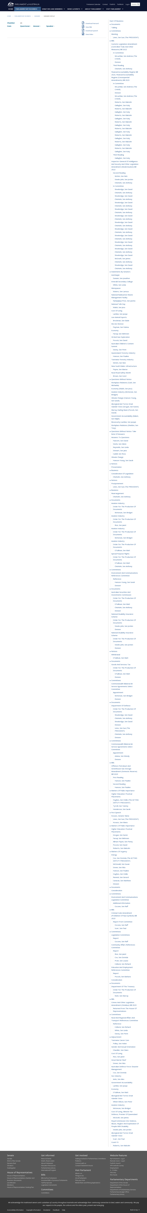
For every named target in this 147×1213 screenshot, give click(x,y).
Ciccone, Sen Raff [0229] (121, 906)
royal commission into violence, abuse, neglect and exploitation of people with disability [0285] (125, 1123)
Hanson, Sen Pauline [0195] (123, 781)
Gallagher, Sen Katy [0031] (122, 145)
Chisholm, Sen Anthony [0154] (123, 607)
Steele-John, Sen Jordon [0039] (124, 179)
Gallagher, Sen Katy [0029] (122, 138)
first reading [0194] (118, 777)
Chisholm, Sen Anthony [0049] (123, 212)
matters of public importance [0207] (123, 826)
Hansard (37, 16)
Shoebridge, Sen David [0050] (123, 216)
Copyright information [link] (33, 1210)
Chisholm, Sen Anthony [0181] (123, 718)
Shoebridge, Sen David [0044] (123, 196)
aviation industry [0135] (118, 528)
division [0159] (118, 629)
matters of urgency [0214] (119, 851)
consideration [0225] (116, 890)
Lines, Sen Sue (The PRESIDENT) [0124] (126, 487)
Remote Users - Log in (117, 1161)
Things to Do (79, 1176)
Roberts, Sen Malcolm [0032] (123, 148)
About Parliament (93, 9)
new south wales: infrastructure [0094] (124, 366)
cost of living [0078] (116, 310)
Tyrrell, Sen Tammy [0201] (120, 806)
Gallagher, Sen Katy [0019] (122, 105)
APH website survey (117, 1165)
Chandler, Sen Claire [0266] (120, 1050)
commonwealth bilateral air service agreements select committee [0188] (122, 747)
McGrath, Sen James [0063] (122, 258)
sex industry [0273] (116, 1076)
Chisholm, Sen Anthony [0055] (123, 232)
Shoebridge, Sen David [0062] (123, 255)
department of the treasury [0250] (123, 986)
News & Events (73, 9)
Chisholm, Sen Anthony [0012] (123, 68)
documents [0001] (115, 24)
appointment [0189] (118, 753)
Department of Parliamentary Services (123, 1190)
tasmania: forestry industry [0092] (122, 359)
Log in (128, 4)
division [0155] (118, 611)
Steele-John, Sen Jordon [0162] (124, 645)
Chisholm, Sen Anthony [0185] (123, 734)
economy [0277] (115, 1089)
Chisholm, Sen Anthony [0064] (123, 262)
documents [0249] (115, 983)
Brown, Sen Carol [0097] (119, 376)
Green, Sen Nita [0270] (119, 1063)
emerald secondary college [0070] (122, 281)
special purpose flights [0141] (120, 554)
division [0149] (118, 585)
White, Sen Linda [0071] (119, 285)
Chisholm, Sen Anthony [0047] (123, 206)
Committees (45, 1193)
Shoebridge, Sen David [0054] (123, 229)
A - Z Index (113, 1170)
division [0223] (116, 884)
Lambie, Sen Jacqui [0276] (120, 1086)
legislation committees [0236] (120, 935)
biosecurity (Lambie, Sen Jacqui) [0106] (123, 422)
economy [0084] (115, 330)
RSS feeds (113, 1175)
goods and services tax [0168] (120, 664)
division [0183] (118, 725)
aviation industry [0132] (118, 516)
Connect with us (80, 1163)
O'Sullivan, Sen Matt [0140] (122, 550)
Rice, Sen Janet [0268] (119, 1057)
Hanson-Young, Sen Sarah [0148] (125, 582)
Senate (9, 1159)
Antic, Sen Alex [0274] (118, 1079)
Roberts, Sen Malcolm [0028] (123, 135)
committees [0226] (116, 894)
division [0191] (118, 759)
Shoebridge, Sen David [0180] (123, 715)
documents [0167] (115, 661)
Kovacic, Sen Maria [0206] (120, 822)
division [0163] (118, 648)
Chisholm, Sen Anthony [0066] (123, 268)
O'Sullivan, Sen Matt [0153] (122, 604)
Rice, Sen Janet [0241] (120, 954)
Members (10, 1185)
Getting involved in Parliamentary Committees (90, 1159)
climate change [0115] (117, 457)
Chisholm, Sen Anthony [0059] (123, 245)
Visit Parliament (113, 9)
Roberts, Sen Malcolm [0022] (123, 115)
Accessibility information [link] (15, 1210)
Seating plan (11, 1168)
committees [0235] (116, 931)
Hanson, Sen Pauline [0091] (121, 356)
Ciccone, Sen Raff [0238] (121, 941)
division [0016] (118, 93)
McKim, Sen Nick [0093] (119, 363)
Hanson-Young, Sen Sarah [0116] (123, 460)
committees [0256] (116, 1014)
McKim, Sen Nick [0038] (121, 176)
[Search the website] (135, 4)
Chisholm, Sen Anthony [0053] (123, 225)
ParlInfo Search (115, 1163)
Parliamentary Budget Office (119, 1192)
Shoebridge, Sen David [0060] (123, 248)
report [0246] (116, 973)
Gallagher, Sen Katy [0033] (122, 151)
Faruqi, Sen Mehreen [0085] (121, 334)
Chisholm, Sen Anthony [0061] (123, 252)
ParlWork (120, 4)
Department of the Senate (119, 1183)
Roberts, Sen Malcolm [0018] (123, 102)
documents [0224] (115, 887)
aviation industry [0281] (118, 1105)
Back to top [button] (135, 1210)
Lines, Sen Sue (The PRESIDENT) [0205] (126, 819)
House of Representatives (16, 1176)
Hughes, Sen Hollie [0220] (120, 874)
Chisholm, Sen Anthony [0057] (123, 239)
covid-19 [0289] (114, 1142)
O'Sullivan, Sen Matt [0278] (120, 1092)
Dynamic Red (11, 1163)
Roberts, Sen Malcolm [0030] (123, 141)
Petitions (78, 1161)
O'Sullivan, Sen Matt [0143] (122, 563)
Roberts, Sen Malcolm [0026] (123, 128)
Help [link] (63, 1210)
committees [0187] (116, 741)
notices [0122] (114, 480)
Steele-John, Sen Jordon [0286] (122, 1129)
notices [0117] (114, 464)
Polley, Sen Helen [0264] (120, 1043)
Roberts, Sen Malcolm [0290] (121, 1145)
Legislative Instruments (49, 1185)
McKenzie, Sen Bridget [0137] (123, 538)
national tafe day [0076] (118, 304)
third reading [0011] (118, 65)
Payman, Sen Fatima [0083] (121, 327)
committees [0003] (116, 31)
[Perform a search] (138, 4)
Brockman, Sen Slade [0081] (121, 320)
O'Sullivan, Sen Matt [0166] (120, 658)
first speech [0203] (116, 812)
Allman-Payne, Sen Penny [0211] (123, 841)
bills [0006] (112, 41)
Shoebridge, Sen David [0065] (123, 265)
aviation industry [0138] (118, 541)
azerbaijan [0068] (115, 275)
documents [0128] (115, 500)
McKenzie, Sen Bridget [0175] (123, 696)
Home (10, 9)
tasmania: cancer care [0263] (120, 1040)
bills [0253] (112, 999)
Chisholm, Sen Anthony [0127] (122, 496)
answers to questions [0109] (120, 437)
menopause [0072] (116, 288)
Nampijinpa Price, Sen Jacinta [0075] (124, 301)
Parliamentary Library (48, 1168)
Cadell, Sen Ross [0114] (119, 454)
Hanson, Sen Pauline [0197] (123, 787)
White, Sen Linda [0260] (121, 1030)
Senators (10, 1165)
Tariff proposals (46, 1183)
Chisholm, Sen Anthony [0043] (123, 192)
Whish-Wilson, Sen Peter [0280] (122, 1102)
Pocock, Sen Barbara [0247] (123, 976)
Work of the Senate (13, 1161)
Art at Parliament (80, 1178)
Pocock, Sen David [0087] (120, 340)
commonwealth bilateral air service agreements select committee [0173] (122, 686)
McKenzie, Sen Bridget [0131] (123, 512)
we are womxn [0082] (117, 324)
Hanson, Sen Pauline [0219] (121, 871)
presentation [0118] (116, 467)
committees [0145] (116, 569)
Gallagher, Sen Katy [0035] (122, 158)
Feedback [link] (56, 1210)
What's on (78, 1173)
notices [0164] (114, 651)
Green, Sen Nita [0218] (119, 867)
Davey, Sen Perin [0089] (119, 349)
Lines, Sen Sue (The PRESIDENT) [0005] (126, 37)
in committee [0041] (118, 186)
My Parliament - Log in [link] (117, 1159)
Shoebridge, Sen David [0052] (123, 222)
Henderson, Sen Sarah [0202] (121, 809)
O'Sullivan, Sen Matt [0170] (122, 674)
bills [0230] (112, 910)
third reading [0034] (118, 155)
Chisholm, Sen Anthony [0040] (123, 183)
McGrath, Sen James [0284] (121, 1117)
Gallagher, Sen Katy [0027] (122, 132)
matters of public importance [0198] (123, 790)
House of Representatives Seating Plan (20, 1187)
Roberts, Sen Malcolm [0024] (123, 122)
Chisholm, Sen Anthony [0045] (123, 199)
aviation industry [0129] (118, 503)
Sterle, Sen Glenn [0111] (119, 444)
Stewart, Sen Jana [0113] (120, 450)
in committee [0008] (118, 53)
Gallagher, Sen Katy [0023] (122, 118)
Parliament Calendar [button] (93, 4)
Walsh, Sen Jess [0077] (119, 307)
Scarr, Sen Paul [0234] (120, 928)
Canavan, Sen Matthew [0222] (122, 880)
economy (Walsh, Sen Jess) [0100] (121, 388)
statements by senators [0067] (120, 272)
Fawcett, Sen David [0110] (120, 440)
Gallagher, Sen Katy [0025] (122, 125)
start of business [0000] (116, 21)
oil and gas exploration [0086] (120, 337)
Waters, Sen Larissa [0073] (121, 291)
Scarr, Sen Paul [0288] (119, 1139)
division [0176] (118, 699)
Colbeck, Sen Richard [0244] (123, 964)
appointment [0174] (118, 692)
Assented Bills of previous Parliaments (54, 1180)
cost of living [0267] (116, 1053)
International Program (48, 1170)
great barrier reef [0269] (118, 1060)
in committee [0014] (118, 83)
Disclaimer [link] (46, 1210)
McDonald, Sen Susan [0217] (121, 864)
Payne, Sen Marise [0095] (120, 369)
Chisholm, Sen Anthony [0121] (122, 477)
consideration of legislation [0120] (122, 473)
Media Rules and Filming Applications (87, 1183)
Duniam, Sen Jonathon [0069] (121, 278)
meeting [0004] (114, 34)
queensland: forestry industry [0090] (123, 353)
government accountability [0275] (121, 1082)
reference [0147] (117, 579)
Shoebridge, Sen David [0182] (123, 721)
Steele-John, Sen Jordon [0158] (124, 626)
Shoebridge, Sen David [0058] (123, 242)
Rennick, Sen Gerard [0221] (121, 877)
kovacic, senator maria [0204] (120, 816)
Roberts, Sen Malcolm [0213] (121, 848)
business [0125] (114, 490)
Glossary (113, 1172)
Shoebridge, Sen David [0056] (123, 235)
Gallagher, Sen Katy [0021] (122, 112)
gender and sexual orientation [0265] (123, 1047)
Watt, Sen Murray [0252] (121, 996)
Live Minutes (11, 1183)
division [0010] (118, 62)
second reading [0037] (119, 173)
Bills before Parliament (49, 1178)
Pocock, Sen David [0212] (120, 845)
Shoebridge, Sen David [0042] (123, 189)
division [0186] (118, 737)
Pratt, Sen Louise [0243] (121, 961)
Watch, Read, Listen (47, 1161)
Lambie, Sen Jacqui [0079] (120, 314)
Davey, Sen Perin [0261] (121, 1033)
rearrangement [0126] (117, 493)
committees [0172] (116, 680)
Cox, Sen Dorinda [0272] (119, 1072)
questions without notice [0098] (121, 379)
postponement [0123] (117, 483)
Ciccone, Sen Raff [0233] (121, 925)
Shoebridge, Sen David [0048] (123, 209)
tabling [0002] (114, 27)
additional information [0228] (121, 903)
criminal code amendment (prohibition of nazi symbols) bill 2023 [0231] (124, 916)
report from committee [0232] (122, 922)
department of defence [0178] (120, 705)
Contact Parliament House (84, 1165)
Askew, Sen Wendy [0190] (122, 756)
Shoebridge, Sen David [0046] (123, 202)
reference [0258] (117, 1024)
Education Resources (48, 1165)
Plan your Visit (80, 1180)
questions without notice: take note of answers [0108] (123, 432)
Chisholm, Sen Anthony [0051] (123, 219)
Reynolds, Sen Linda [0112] (121, 447)
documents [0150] (115, 589)
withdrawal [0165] (115, 654)
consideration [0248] (116, 980)
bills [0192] (112, 762)
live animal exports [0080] (119, 317)
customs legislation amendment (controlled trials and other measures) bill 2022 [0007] (124, 47)
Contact (105, 4)
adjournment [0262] (116, 1037)
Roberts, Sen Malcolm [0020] (123, 108)
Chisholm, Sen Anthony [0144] (123, 566)
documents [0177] (115, 702)
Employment (114, 1168)
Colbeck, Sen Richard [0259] (123, 1027)
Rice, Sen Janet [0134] (120, 525)
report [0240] (116, 951)
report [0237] (116, 938)
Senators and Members (52, 9)
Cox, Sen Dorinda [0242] (121, 957)
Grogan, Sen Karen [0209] (120, 835)
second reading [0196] (119, 784)
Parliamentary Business (26, 9)
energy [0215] (114, 855)
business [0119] (114, 470)
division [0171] (118, 677)
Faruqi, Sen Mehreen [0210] (121, 838)
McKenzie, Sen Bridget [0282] (122, 1108)
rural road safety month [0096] (121, 373)
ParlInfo (112, 4)
